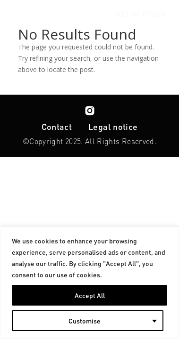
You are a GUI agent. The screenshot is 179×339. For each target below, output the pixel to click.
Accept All (90, 295)
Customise (84, 320)
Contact (57, 126)
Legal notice (112, 126)
